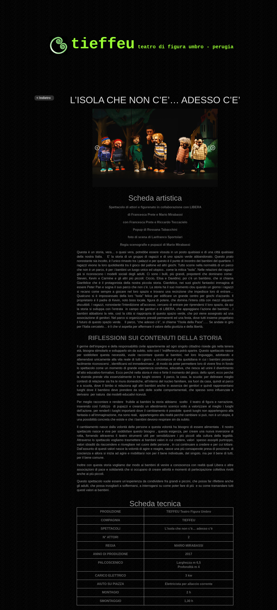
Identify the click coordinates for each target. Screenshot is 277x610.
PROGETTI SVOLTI (42, 279)
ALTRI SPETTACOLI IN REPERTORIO (44, 153)
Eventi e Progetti (40, 236)
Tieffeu (39, 106)
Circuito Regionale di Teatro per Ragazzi (43, 218)
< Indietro (43, 98)
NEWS (39, 342)
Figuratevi (41, 256)
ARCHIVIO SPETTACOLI (44, 172)
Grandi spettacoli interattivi (41, 302)
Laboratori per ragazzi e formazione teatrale (44, 325)
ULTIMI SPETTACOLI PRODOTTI (44, 130)
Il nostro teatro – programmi (41, 195)
